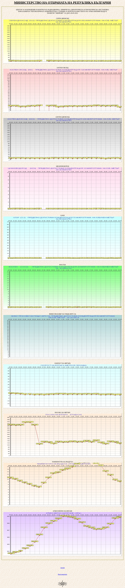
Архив (62, 568)
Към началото (62, 574)
